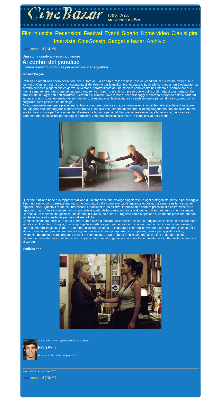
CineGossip (91, 41)
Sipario (130, 33)
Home (26, 48)
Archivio (156, 41)
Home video (155, 33)
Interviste (65, 41)
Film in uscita (37, 33)
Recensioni (68, 33)
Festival (93, 33)
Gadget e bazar (126, 41)
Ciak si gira (184, 33)
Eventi (112, 33)
